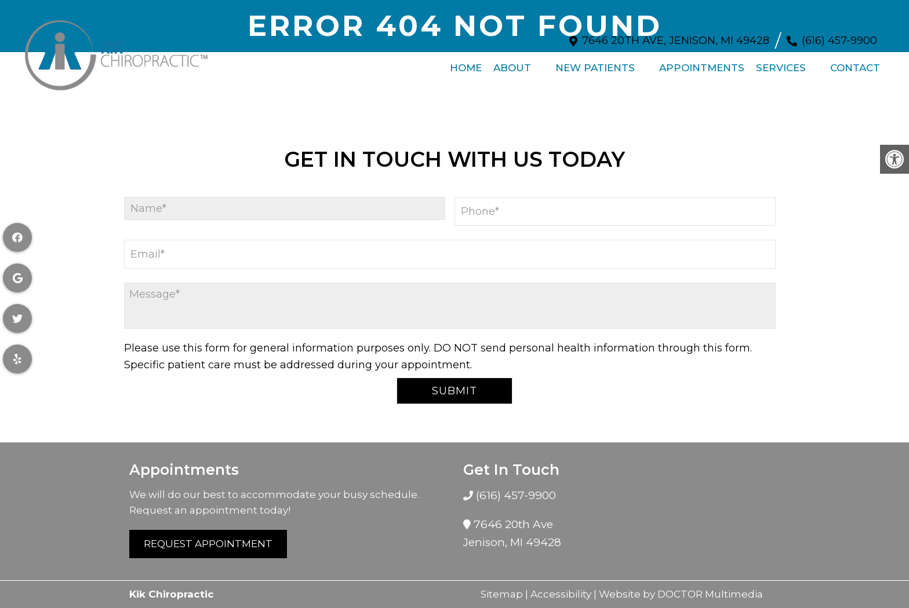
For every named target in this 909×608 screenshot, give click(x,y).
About (512, 62)
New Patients (595, 62)
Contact (855, 62)
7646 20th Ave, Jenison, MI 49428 (675, 34)
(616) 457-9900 (839, 34)
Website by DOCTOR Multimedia (681, 594)
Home (466, 62)
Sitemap (502, 594)
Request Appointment (208, 544)
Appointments (701, 62)
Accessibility (560, 594)
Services (781, 62)
